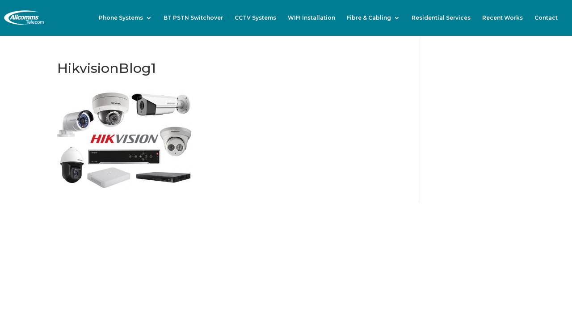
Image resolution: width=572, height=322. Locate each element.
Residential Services (441, 18)
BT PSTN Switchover (193, 18)
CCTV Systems (255, 18)
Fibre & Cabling (369, 18)
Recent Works (502, 18)
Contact (546, 18)
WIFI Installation (311, 18)
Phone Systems (121, 18)
